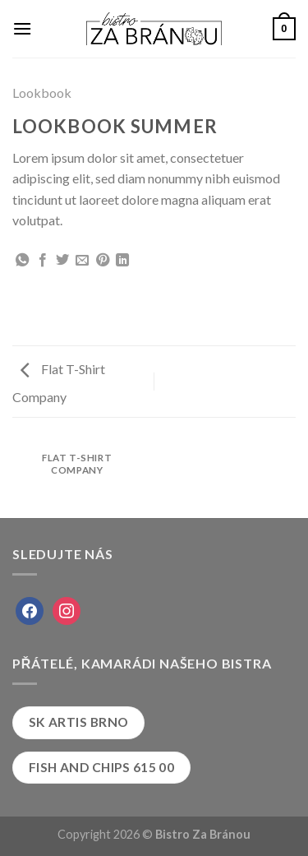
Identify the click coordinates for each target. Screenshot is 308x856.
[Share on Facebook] (42, 260)
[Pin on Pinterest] (102, 260)
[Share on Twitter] (62, 260)
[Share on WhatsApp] (22, 260)
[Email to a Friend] (82, 260)
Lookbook (41, 92)
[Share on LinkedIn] (122, 260)
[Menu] (22, 28)
